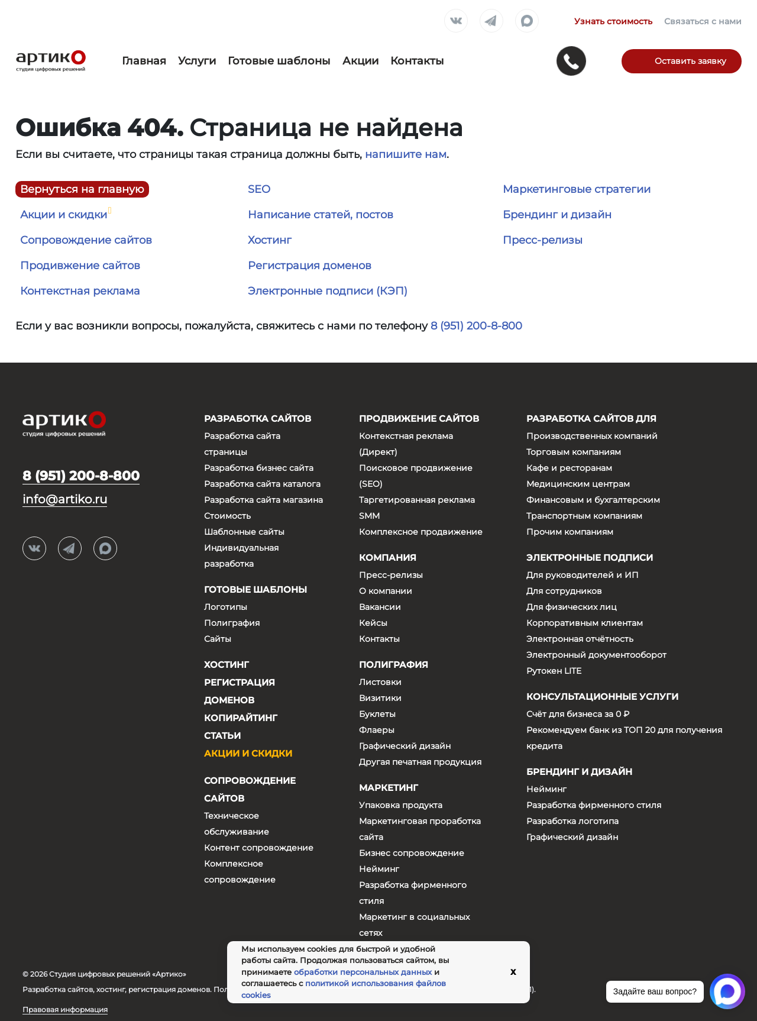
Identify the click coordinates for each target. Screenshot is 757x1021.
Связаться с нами (703, 21)
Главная (144, 60)
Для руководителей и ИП (582, 575)
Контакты (417, 60)
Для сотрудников (564, 591)
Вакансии (380, 607)
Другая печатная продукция (420, 762)
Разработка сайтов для (591, 418)
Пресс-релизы (543, 240)
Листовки (380, 682)
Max (527, 21)
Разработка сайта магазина (263, 500)
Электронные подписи (589, 557)
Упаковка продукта (400, 805)
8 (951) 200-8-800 (476, 325)
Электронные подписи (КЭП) (327, 291)
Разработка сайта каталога (262, 484)
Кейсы (373, 623)
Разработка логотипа (572, 821)
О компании (385, 591)
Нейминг (379, 869)
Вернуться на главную (82, 189)
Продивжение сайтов (80, 265)
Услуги (197, 60)
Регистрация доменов (309, 265)
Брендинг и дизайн (557, 214)
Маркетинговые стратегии (577, 189)
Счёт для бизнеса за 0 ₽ (577, 714)
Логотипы (225, 607)
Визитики (380, 698)
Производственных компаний (592, 436)
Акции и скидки (63, 214)
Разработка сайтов (257, 418)
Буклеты (377, 714)
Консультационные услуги (602, 696)
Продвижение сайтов (419, 418)
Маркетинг (388, 787)
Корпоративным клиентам (584, 623)
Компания (387, 557)
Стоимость (227, 516)
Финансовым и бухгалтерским (593, 500)
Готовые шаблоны (279, 60)
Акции (360, 60)
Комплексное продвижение (421, 531)
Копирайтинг (240, 717)
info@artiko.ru (64, 499)
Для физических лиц (571, 607)
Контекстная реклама (80, 291)
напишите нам (406, 154)
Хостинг (270, 240)
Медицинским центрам (578, 484)
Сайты (217, 639)
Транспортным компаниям (584, 516)
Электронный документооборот (596, 655)
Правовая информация (65, 1009)
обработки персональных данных (363, 972)
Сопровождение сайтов (86, 240)
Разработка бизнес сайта (258, 468)
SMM (369, 516)
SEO (259, 189)
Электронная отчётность (579, 639)
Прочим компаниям (569, 531)
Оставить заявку (690, 61)
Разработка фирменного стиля (593, 805)
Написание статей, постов (320, 214)
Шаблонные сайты (244, 531)
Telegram (491, 21)
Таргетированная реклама (417, 500)
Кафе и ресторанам (569, 468)
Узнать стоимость (613, 21)
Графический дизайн (405, 746)
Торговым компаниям (573, 452)
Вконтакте (456, 21)
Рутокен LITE (553, 670)
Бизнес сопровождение (411, 853)
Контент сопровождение (258, 847)
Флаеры (376, 730)
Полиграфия (232, 623)
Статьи (222, 735)
